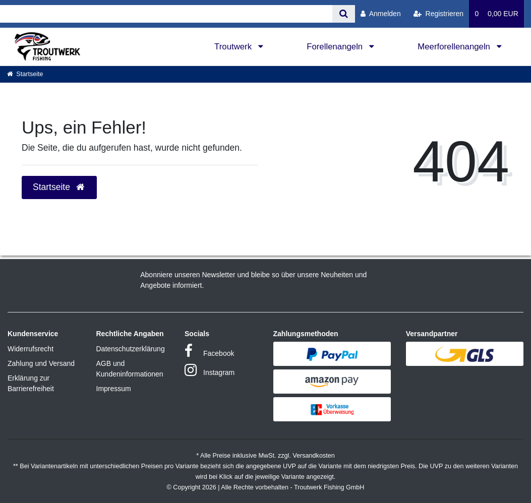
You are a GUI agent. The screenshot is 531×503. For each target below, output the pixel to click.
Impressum (113, 389)
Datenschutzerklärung (130, 349)
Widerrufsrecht (30, 349)
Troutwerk (234, 46)
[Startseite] (25, 74)
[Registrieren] (438, 14)
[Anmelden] (380, 14)
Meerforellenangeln (455, 46)
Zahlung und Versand (41, 363)
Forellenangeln (336, 46)
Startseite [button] (59, 187)
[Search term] (166, 14)
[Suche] (343, 14)
